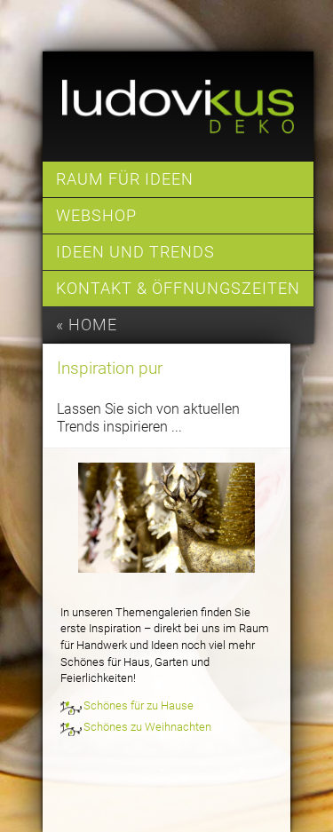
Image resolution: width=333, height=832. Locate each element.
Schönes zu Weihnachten (147, 726)
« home (86, 325)
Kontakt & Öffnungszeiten (178, 288)
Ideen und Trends (135, 252)
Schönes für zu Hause (138, 705)
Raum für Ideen (125, 179)
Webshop (96, 216)
